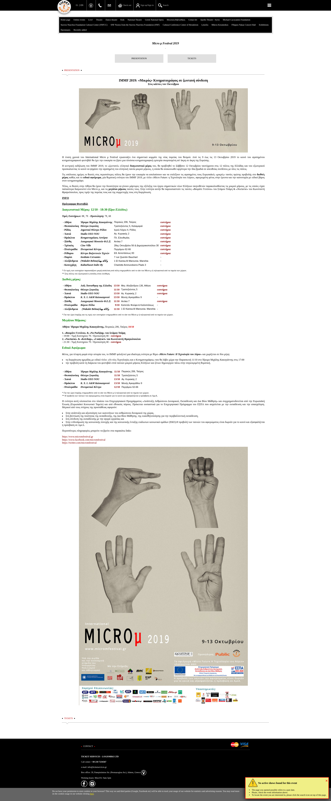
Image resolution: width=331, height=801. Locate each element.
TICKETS (191, 58)
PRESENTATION (139, 58)
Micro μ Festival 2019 (165, 43)
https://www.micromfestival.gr (77, 436)
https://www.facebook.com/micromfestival (83, 439)
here (92, 794)
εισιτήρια (165, 222)
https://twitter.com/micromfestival (79, 442)
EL (77, 5)
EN (81, 5)
